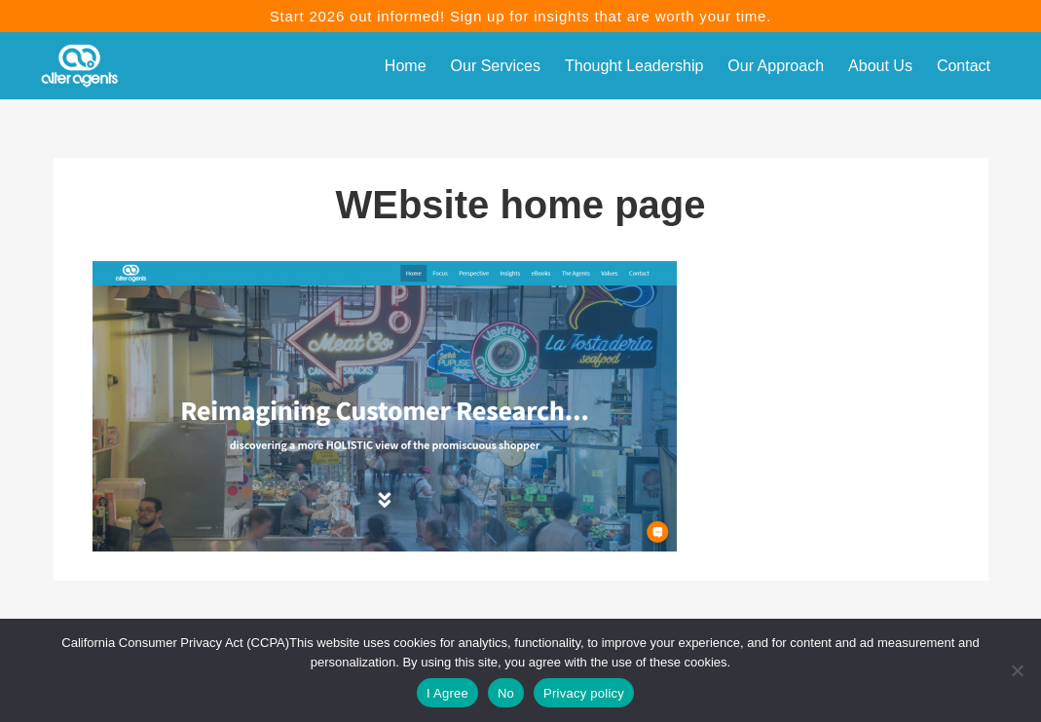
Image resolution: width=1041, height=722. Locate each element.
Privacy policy (583, 693)
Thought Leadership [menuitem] (634, 65)
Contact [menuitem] (963, 65)
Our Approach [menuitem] (775, 65)
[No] (1016, 670)
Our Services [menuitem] (495, 65)
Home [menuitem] (406, 65)
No (506, 693)
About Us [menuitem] (880, 65)
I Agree (447, 693)
